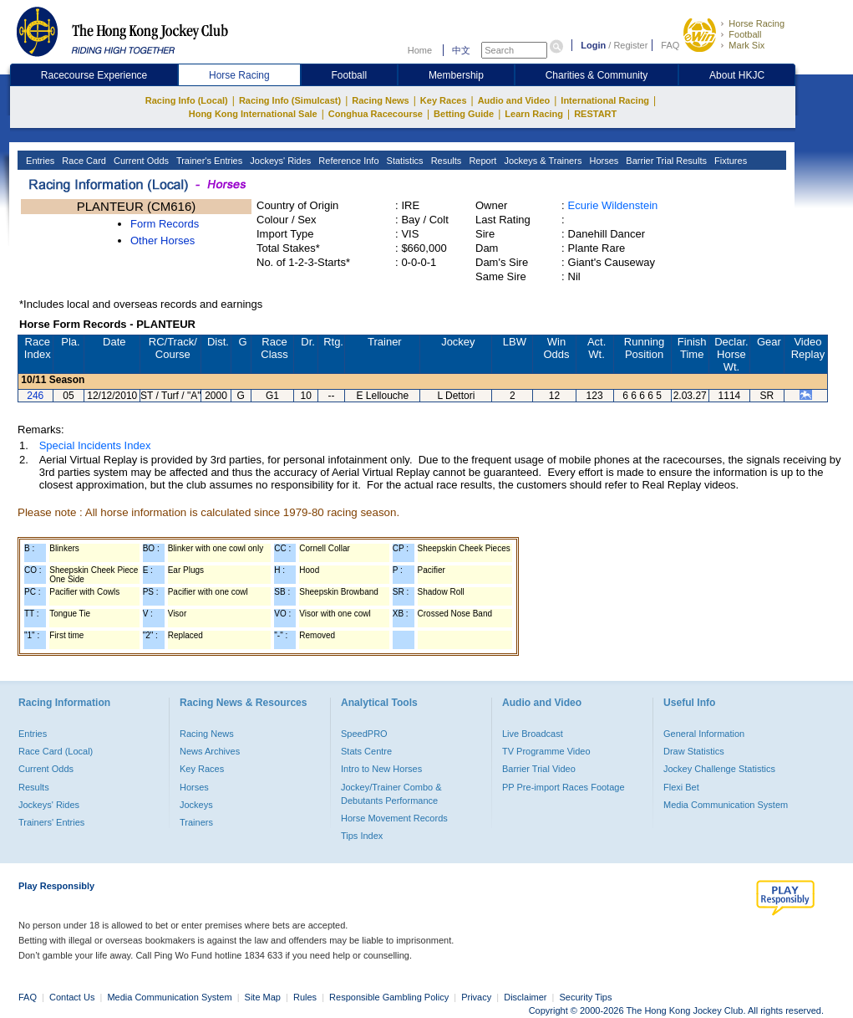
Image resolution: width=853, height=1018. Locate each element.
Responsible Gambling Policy (389, 997)
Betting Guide (464, 114)
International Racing (605, 100)
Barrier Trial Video (539, 769)
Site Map (263, 997)
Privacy (476, 997)
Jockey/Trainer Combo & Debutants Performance (391, 794)
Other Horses (162, 240)
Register (630, 45)
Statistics (404, 161)
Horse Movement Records (394, 818)
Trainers (196, 822)
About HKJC (736, 75)
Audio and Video (514, 100)
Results (445, 161)
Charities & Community (597, 75)
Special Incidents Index (95, 445)
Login (593, 45)
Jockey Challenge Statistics (719, 769)
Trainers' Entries (51, 822)
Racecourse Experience (94, 75)
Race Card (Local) (55, 751)
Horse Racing (756, 23)
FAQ (670, 45)
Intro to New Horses (381, 769)
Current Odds (140, 161)
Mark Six (746, 45)
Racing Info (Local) (186, 100)
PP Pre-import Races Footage (563, 787)
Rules (306, 997)
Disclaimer (525, 997)
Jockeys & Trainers (541, 161)
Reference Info (347, 161)
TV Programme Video (546, 751)
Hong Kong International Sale (253, 114)
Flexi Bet (681, 787)
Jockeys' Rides (279, 161)
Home (420, 50)
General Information (703, 734)
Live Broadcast (532, 734)
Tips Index (362, 836)
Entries (38, 161)
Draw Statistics (693, 751)
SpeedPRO (364, 734)
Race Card (82, 161)
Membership (456, 75)
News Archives (210, 751)
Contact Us (71, 997)
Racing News (380, 100)
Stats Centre (366, 751)
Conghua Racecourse (375, 114)
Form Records (164, 223)
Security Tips (586, 997)
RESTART (595, 114)
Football (745, 34)
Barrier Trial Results (665, 161)
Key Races (443, 100)
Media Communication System (725, 805)
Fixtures (729, 161)
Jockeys (196, 805)
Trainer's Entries (208, 161)
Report (481, 161)
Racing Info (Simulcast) (290, 100)
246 (35, 396)
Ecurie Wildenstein (613, 205)
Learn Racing (534, 114)
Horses (602, 161)
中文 (461, 50)
